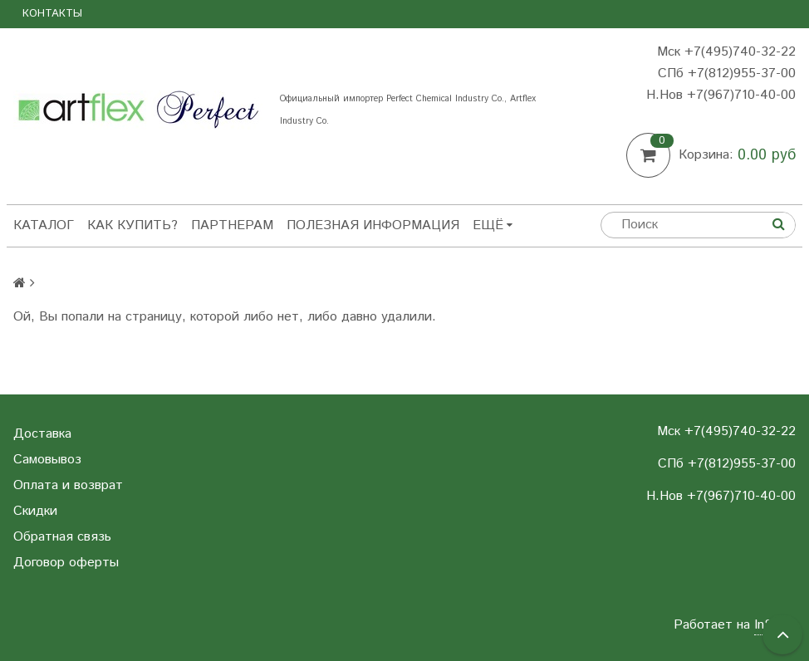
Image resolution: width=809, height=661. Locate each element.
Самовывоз (47, 459)
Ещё (492, 225)
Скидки (35, 511)
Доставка (42, 433)
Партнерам (232, 225)
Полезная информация (373, 225)
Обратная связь (62, 536)
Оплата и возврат (68, 485)
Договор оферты (66, 562)
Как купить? (132, 225)
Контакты (52, 14)
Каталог (43, 225)
